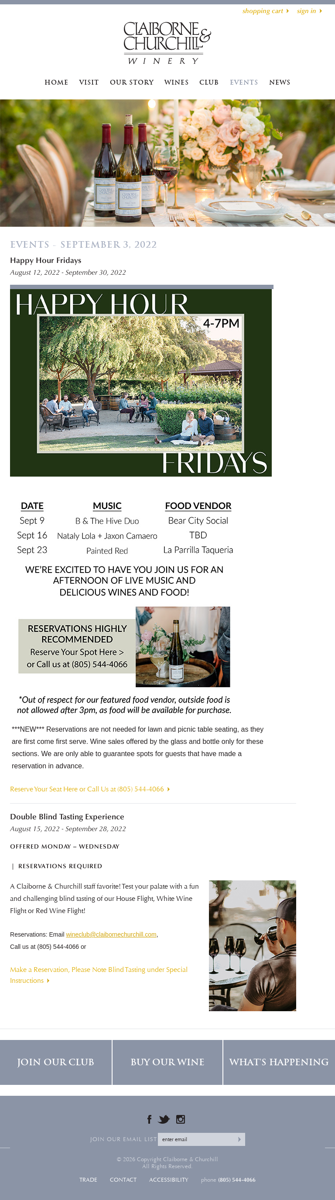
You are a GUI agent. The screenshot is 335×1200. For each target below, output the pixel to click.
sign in (306, 11)
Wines (176, 82)
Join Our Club (55, 1062)
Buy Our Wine (167, 1062)
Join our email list (123, 1139)
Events (244, 82)
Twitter (164, 1119)
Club (209, 82)
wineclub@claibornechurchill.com (111, 934)
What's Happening (279, 1062)
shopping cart (263, 11)
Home (56, 82)
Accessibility (168, 1179)
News (280, 82)
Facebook (149, 1119)
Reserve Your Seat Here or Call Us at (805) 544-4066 (87, 789)
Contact (123, 1179)
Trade (88, 1179)
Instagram (180, 1119)
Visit (89, 82)
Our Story (132, 82)
